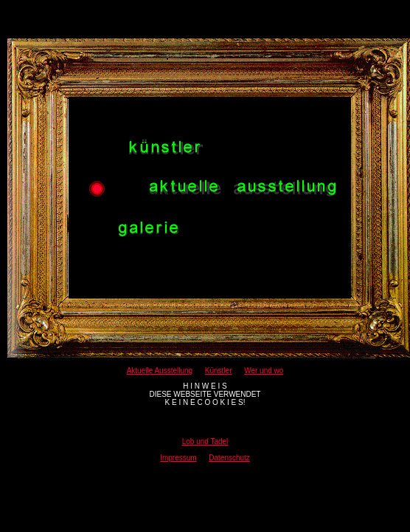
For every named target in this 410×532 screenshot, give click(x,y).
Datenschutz (229, 458)
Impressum (178, 458)
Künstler (218, 370)
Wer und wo (263, 370)
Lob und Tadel (205, 441)
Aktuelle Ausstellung (160, 370)
